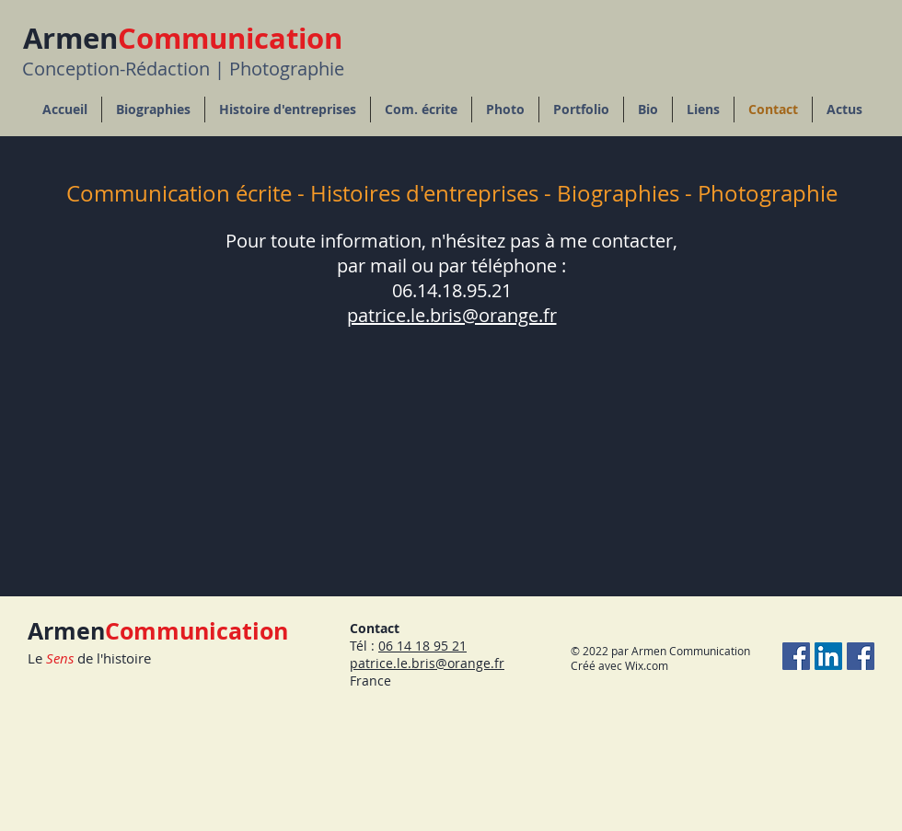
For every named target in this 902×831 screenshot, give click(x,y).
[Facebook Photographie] (796, 656)
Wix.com (646, 665)
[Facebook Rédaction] (860, 656)
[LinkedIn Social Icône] (828, 656)
